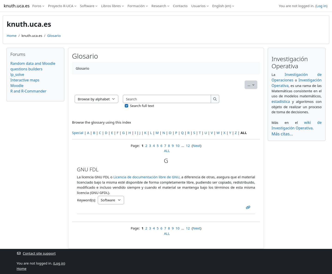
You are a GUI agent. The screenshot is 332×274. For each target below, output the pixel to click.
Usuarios (198, 5)
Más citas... (282, 134)
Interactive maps (24, 80)
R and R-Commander (28, 91)
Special (77, 132)
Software (87, 5)
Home (12, 35)
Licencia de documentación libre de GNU (146, 177)
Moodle (17, 85)
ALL (167, 150)
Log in (321, 5)
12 (188, 145)
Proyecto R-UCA (60, 5)
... (252, 84)
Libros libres (111, 5)
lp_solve (17, 74)
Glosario (54, 35)
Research (158, 5)
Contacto (180, 5)
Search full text (142, 105)
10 (177, 145)
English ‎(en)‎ (221, 5)
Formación (136, 5)
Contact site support (36, 253)
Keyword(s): (86, 200)
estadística (281, 101)
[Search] (167, 99)
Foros (36, 5)
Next (196, 145)
